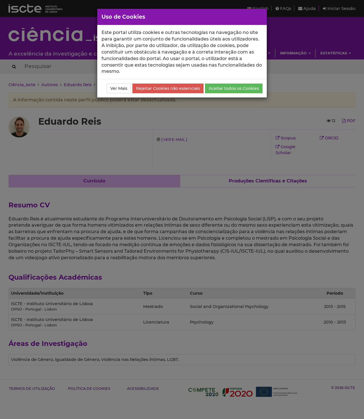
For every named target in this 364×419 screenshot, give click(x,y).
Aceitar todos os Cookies (234, 88)
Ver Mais (118, 88)
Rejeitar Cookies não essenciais (168, 88)
